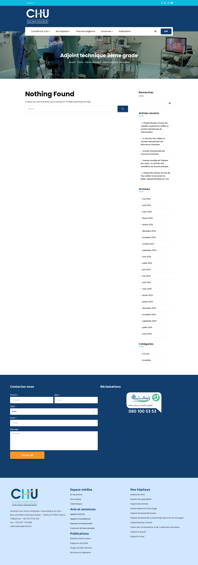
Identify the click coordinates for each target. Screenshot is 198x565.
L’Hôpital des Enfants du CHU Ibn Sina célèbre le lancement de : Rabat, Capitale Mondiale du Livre (155, 176)
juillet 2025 (147, 263)
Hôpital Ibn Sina (137, 494)
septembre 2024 (149, 321)
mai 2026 (146, 199)
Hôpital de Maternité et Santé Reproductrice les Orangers (157, 518)
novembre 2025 (149, 237)
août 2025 (146, 257)
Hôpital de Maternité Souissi (143, 513)
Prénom (14, 395)
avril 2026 (146, 205)
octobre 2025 (148, 244)
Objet (12, 406)
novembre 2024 (149, 314)
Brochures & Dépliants (80, 552)
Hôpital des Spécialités (140, 499)
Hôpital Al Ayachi (138, 532)
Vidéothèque (76, 504)
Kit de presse (76, 494)
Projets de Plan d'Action (81, 548)
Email (13, 418)
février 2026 (147, 218)
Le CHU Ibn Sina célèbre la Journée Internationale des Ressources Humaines (153, 141)
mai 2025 (146, 276)
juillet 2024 (147, 327)
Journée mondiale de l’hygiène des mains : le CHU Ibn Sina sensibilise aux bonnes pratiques (154, 163)
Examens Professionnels (81, 523)
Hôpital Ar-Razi (137, 536)
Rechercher (146, 92)
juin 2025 (146, 269)
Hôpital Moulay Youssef (141, 522)
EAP (166, 31)
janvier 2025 (147, 302)
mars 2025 (147, 289)
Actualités (146, 360)
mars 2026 (147, 212)
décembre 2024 (149, 308)
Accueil (72, 62)
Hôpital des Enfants (139, 504)
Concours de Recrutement (82, 528)
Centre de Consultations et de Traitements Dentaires (154, 527)
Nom (57, 395)
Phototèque (75, 499)
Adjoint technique (93, 62)
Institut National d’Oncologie (143, 508)
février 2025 (147, 295)
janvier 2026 (147, 224)
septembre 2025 (149, 250)
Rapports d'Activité (79, 543)
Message (14, 429)
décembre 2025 (149, 231)
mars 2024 (147, 334)
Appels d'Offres (77, 514)
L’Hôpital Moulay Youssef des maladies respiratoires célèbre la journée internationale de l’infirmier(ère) (154, 127)
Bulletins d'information (80, 538)
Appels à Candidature (80, 519)
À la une (145, 354)
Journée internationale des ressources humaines (153, 152)
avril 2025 (146, 282)
